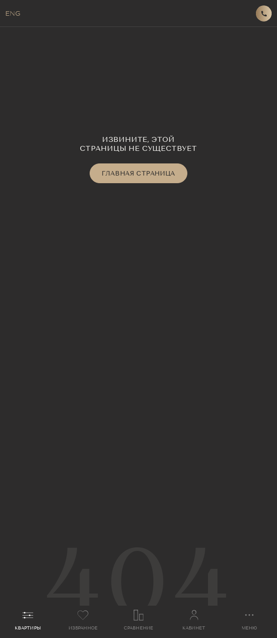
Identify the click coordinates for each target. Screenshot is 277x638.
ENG (12, 13)
